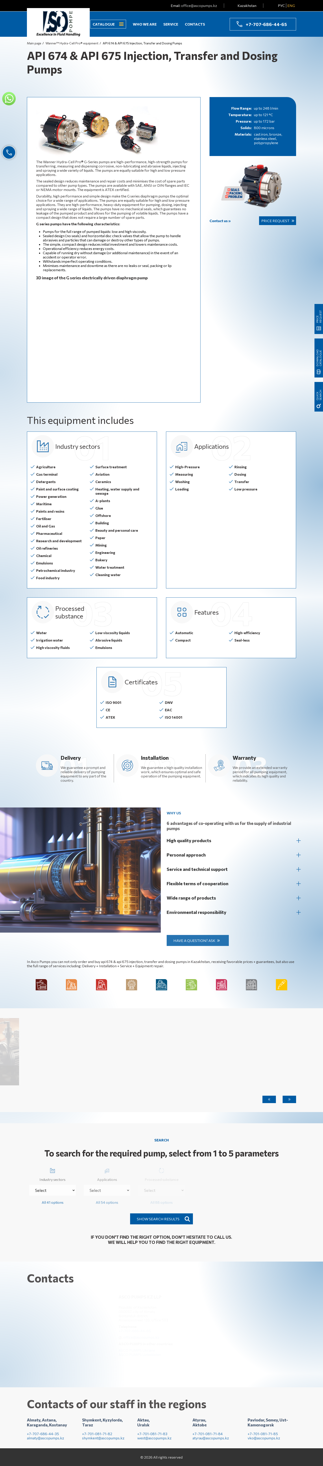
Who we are (145, 24)
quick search (319, 395)
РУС (281, 5)
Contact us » (220, 221)
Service (170, 24)
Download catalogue (319, 357)
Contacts (195, 24)
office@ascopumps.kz (199, 5)
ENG (291, 5)
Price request (275, 221)
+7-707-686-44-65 (266, 24)
